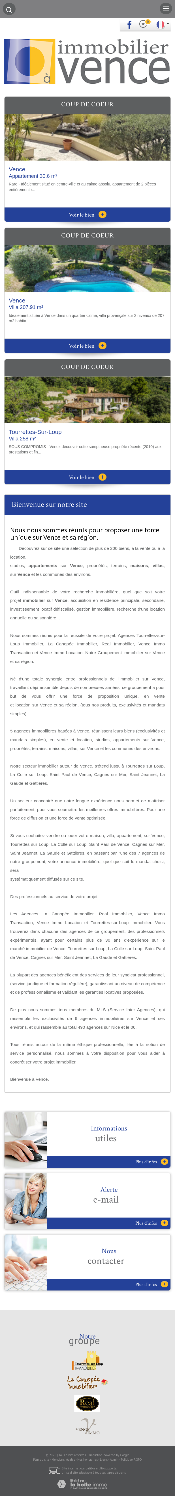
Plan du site (41, 1460)
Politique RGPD (131, 1460)
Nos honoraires (87, 1460)
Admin (114, 1460)
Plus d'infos (151, 1161)
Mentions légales (63, 1460)
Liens (104, 1460)
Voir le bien (87, 215)
